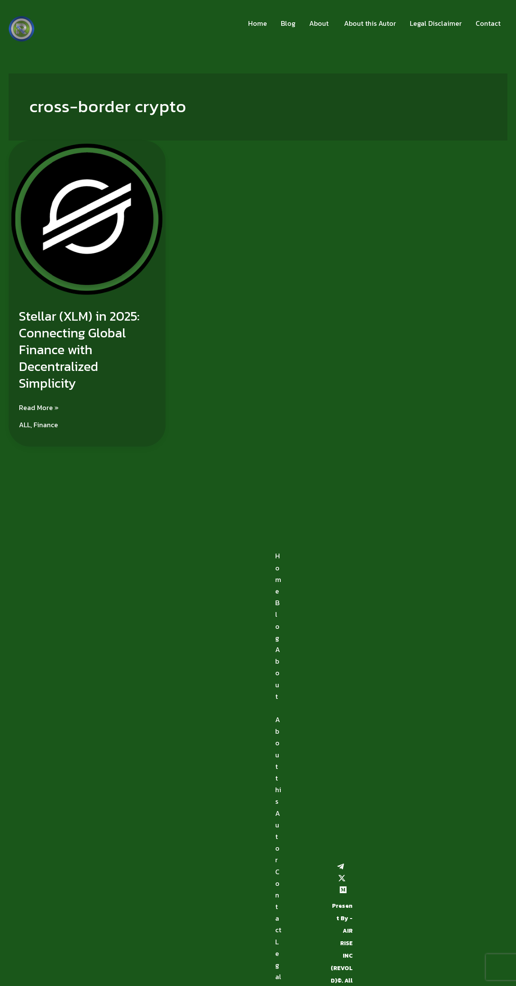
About (319, 23)
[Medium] (343, 890)
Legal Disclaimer (436, 23)
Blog (288, 23)
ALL (25, 425)
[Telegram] (340, 866)
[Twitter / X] (342, 878)
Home (257, 23)
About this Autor (369, 23)
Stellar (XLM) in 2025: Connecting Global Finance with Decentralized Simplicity (79, 349)
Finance (46, 425)
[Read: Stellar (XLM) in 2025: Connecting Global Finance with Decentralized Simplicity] (87, 218)
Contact (488, 23)
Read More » (38, 407)
